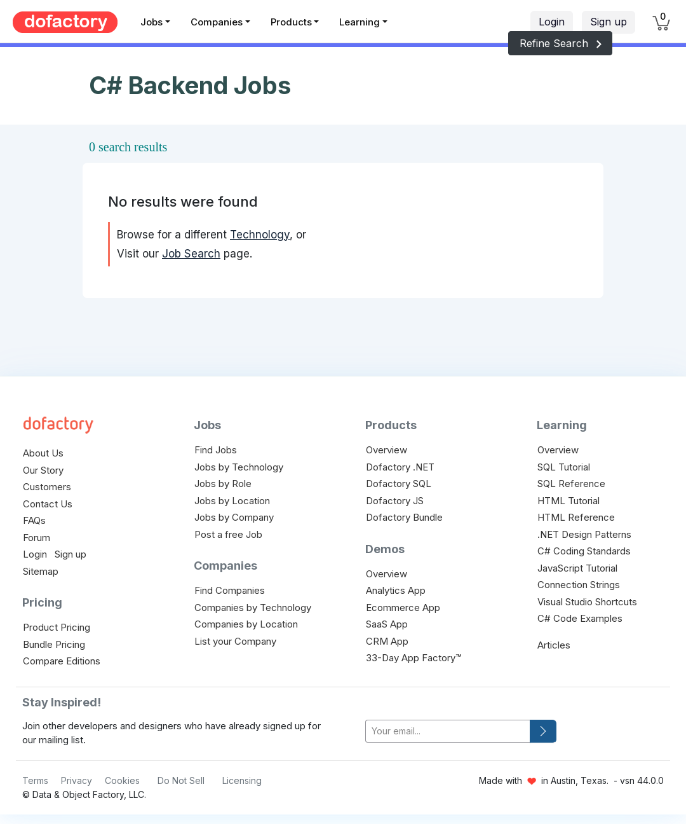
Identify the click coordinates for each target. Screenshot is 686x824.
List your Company (235, 641)
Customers (47, 487)
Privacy (76, 780)
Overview (386, 450)
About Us (43, 453)
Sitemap (40, 571)
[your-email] (447, 731)
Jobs (151, 22)
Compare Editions (61, 661)
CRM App (387, 641)
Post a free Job (228, 534)
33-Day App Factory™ (413, 658)
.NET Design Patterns (584, 534)
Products (291, 22)
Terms (35, 780)
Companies (217, 22)
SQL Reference (571, 483)
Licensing (242, 780)
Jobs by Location (232, 501)
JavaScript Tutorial (577, 568)
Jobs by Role (223, 483)
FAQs (34, 520)
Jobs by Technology (238, 467)
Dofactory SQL (398, 483)
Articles (553, 645)
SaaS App (387, 624)
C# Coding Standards (584, 551)
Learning (359, 22)
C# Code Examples (579, 618)
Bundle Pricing (54, 644)
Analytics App (396, 590)
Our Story (43, 470)
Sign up (608, 21)
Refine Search (560, 43)
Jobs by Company (234, 517)
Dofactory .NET (400, 467)
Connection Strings (578, 585)
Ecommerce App (403, 607)
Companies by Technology (252, 607)
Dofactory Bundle (404, 517)
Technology (260, 234)
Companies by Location (246, 624)
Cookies (122, 780)
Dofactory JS (395, 501)
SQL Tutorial (563, 467)
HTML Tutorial (568, 501)
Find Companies (229, 590)
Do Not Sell (181, 780)
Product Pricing (56, 627)
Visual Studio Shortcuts (587, 602)
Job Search (191, 253)
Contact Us (47, 504)
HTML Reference (576, 517)
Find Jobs (215, 450)
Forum (36, 538)
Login (552, 21)
